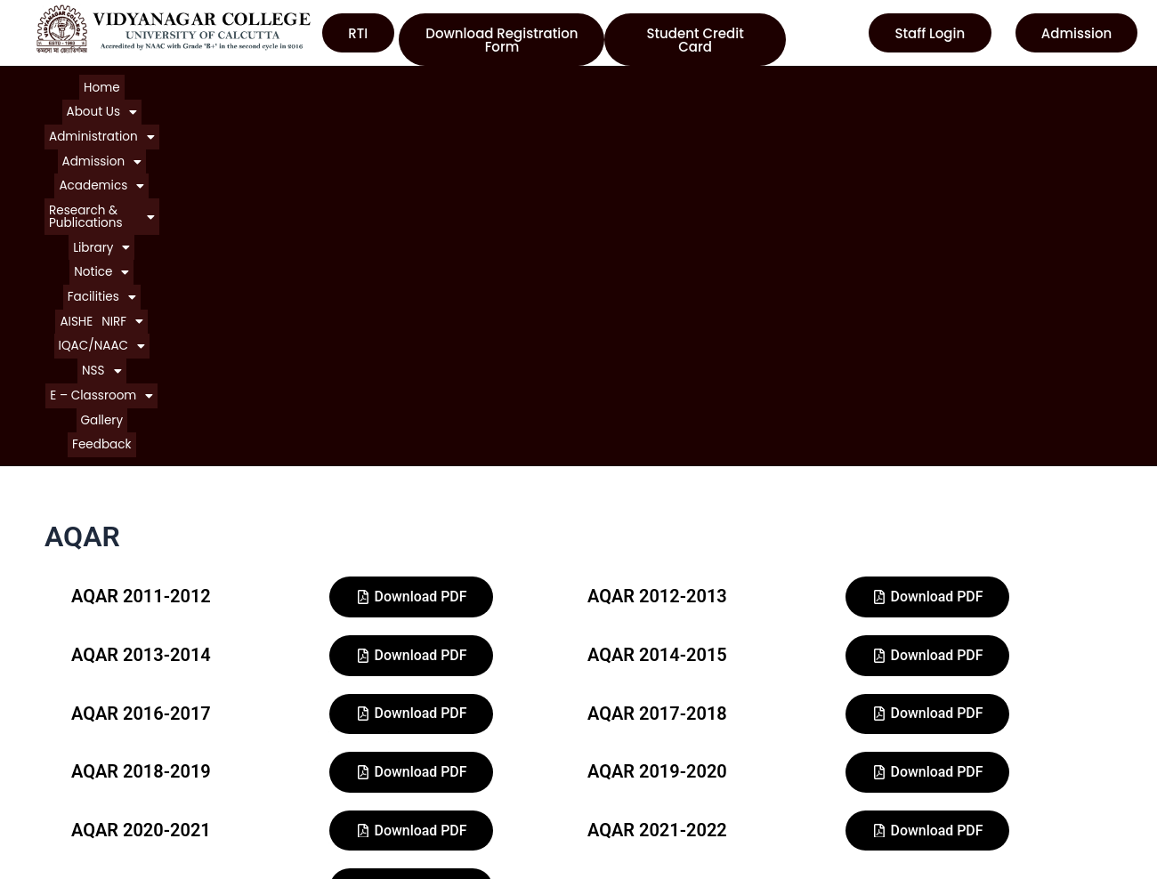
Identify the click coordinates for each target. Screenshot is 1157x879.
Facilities (789, 84)
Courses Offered (83, 825)
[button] (133, 84)
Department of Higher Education (694, 857)
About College (76, 761)
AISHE (846, 84)
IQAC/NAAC (963, 84)
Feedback (633, 101)
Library (656, 84)
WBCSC (616, 825)
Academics (414, 84)
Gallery (575, 101)
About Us (133, 84)
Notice (720, 84)
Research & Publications (542, 84)
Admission (326, 84)
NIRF (892, 84)
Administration (227, 84)
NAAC (611, 793)
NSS (419, 101)
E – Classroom (496, 101)
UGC (606, 761)
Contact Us (66, 857)
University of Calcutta (660, 729)
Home (72, 84)
